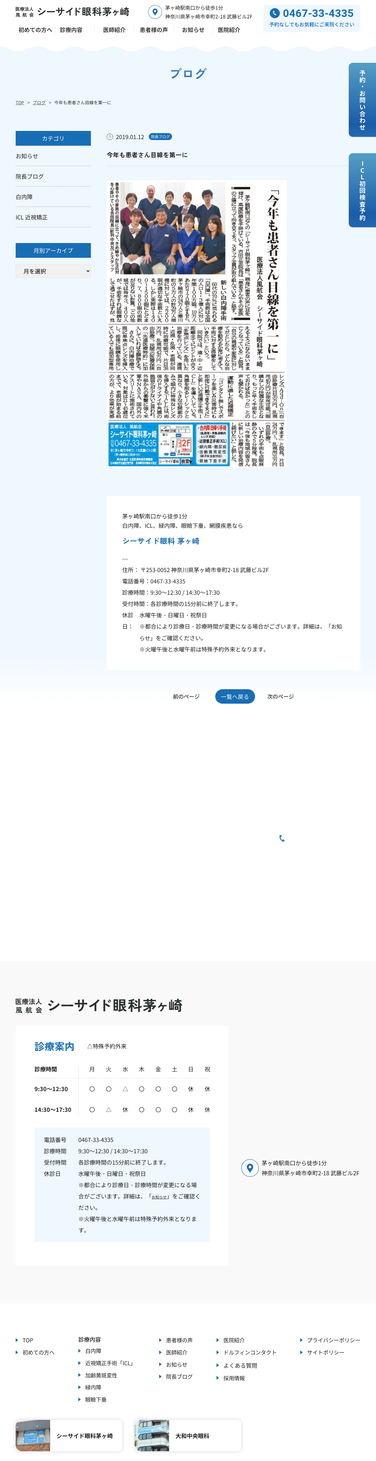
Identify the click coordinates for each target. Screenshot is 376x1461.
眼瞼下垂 (95, 1340)
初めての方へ (39, 1289)
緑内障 (92, 1327)
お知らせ (163, 1131)
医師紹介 (175, 1289)
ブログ (39, 102)
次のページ (284, 634)
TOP (20, 102)
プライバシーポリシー (332, 1276)
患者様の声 (178, 1276)
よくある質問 (237, 1303)
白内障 (92, 1286)
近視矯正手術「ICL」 (110, 1300)
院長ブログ (178, 1316)
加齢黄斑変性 (101, 1313)
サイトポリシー (323, 1289)
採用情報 (231, 1316)
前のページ (182, 634)
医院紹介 (231, 1276)
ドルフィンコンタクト (248, 1289)
